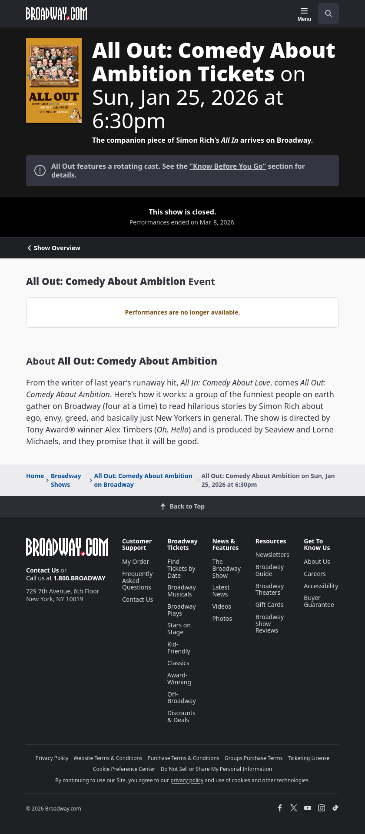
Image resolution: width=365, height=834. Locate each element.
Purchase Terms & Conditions (183, 758)
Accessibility (321, 586)
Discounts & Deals (181, 716)
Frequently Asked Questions (137, 580)
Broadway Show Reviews (270, 624)
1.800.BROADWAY (79, 578)
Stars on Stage (179, 628)
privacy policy (186, 780)
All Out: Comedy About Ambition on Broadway (140, 480)
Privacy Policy (52, 758)
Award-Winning (179, 678)
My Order (135, 561)
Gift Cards (270, 604)
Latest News (220, 590)
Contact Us (42, 570)
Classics (178, 663)
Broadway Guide (270, 570)
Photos (222, 618)
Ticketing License (309, 758)
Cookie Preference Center (124, 769)
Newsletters (272, 554)
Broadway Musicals (181, 590)
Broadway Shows (63, 480)
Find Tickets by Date (181, 568)
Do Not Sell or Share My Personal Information (216, 769)
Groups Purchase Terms (254, 758)
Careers (314, 573)
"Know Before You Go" (227, 166)
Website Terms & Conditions (107, 758)
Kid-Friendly (178, 647)
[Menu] (304, 14)
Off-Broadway (181, 697)
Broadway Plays (181, 609)
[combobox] (325, 13)
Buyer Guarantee (319, 601)
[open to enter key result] (328, 13)
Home (35, 476)
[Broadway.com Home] (56, 13)
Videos (221, 606)
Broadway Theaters (270, 589)
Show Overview (53, 248)
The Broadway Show (226, 568)
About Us (317, 561)
